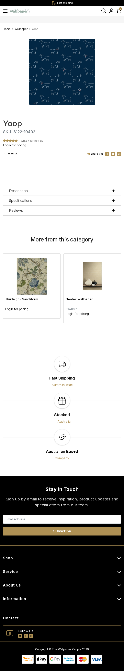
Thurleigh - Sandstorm (21, 299)
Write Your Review (32, 140)
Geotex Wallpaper (79, 299)
